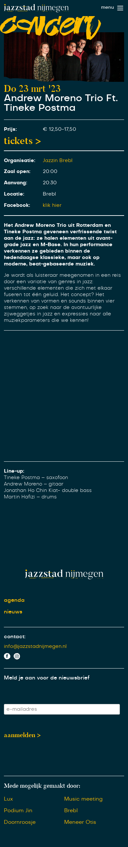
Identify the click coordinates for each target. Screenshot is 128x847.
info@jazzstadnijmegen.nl (35, 646)
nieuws (13, 611)
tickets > (22, 140)
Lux (8, 799)
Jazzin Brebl (58, 160)
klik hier (52, 205)
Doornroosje (20, 822)
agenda (14, 600)
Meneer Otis (80, 822)
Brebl (71, 810)
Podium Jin (18, 810)
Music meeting (83, 799)
